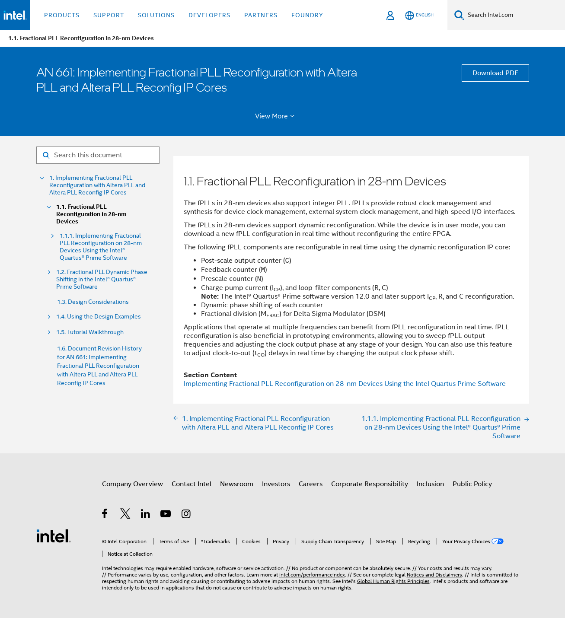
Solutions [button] (156, 15)
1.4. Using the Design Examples (98, 316)
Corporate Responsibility (369, 484)
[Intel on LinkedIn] (146, 515)
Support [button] (108, 15)
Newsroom (236, 484)
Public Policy (472, 484)
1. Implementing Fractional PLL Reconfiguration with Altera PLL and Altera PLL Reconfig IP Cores (97, 185)
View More (276, 116)
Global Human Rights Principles (393, 581)
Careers (310, 484)
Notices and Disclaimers (434, 574)
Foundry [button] (307, 15)
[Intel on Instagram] (186, 515)
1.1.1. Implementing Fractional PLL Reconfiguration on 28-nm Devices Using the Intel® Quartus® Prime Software (101, 246)
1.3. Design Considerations (93, 302)
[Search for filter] (98, 155)
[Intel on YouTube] (166, 515)
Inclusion (430, 484)
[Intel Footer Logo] (53, 535)
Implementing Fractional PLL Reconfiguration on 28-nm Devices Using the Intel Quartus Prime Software (345, 383)
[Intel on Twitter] (125, 515)
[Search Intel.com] (514, 15)
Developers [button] (209, 15)
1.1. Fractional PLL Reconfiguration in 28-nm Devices (91, 214)
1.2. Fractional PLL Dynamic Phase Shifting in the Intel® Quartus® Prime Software (101, 279)
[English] (419, 15)
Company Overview (132, 484)
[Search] (459, 15)
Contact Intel (191, 484)
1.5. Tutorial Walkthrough (90, 332)
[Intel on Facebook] (105, 515)
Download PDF (495, 73)
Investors (276, 484)
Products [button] (62, 15)
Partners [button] (261, 15)
